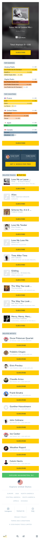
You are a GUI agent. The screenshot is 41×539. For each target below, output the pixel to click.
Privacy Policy (20, 517)
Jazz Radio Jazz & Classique (13, 70)
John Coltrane (16, 257)
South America (28, 497)
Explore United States (20, 484)
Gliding (15, 271)
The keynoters (16, 288)
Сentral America (13, 497)
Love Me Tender (19, 225)
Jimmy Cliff (15, 242)
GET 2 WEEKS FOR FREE (20, 164)
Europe (10, 494)
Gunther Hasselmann (20, 407)
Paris (6, 103)
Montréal (7, 135)
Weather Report (18, 447)
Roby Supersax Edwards (20, 196)
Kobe (6, 125)
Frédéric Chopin (17, 212)
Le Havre (7, 106)
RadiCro (7, 72)
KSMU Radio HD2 (10, 75)
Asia (17, 494)
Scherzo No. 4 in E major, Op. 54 (24, 210)
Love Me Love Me (19, 240)
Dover (6, 118)
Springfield (8, 113)
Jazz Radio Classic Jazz (11, 82)
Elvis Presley (16, 227)
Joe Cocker (15, 434)
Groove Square (27, 272)
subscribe (20, 52)
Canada (10, 130)
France (9, 98)
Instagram (8, 510)
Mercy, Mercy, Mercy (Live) (24, 317)
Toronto (6, 132)
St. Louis (7, 116)
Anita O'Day (20, 31)
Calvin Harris (16, 461)
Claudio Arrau (16, 379)
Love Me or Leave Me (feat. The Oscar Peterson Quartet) (24, 179)
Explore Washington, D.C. (20, 475)
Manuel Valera (15, 272)
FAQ (32, 510)
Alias (13, 195)
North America (27, 494)
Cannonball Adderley (19, 318)
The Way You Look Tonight (24, 286)
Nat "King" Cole (17, 303)
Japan (9, 123)
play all (21, 175)
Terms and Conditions (20, 521)
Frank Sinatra (16, 393)
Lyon (5, 101)
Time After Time (19, 256)
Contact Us (20, 510)
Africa (16, 501)
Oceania (24, 501)
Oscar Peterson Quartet (26, 181)
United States (12, 110)
